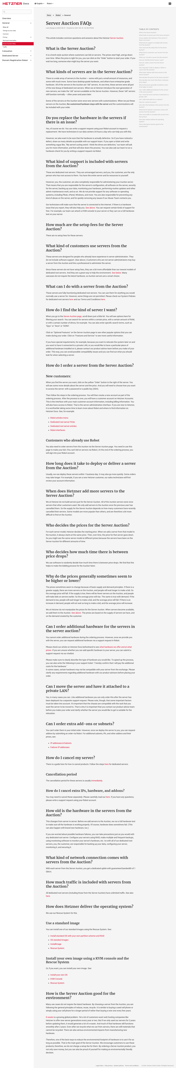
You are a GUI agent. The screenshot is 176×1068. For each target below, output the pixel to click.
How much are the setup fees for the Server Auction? (153, 49)
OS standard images (59, 940)
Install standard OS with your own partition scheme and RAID (77, 936)
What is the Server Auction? (147, 32)
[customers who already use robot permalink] (41, 440)
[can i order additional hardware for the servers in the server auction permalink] (41, 627)
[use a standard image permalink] (41, 923)
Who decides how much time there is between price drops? (153, 81)
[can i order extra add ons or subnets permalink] (41, 724)
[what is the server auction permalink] (41, 48)
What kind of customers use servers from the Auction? (153, 54)
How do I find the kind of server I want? (151, 60)
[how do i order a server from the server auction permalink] (41, 365)
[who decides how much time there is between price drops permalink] (41, 552)
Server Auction (116, 38)
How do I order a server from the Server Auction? (151, 64)
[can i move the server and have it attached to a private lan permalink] (41, 686)
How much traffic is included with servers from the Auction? (154, 116)
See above (90, 208)
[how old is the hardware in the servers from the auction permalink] (41, 811)
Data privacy (109, 1065)
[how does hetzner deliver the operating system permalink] (41, 906)
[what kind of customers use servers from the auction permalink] (41, 246)
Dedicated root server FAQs (62, 422)
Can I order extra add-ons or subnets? (151, 99)
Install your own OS (58, 975)
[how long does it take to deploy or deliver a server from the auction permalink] (41, 463)
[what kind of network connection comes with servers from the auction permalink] (41, 858)
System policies (119, 1065)
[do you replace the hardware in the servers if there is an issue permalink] (41, 118)
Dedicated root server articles (63, 426)
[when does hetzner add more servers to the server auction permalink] (41, 491)
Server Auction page (73, 316)
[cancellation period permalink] (41, 774)
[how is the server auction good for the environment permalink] (41, 993)
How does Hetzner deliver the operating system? (151, 120)
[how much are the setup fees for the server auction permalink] (41, 225)
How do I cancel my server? (147, 102)
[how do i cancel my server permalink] (41, 758)
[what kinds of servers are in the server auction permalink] (41, 72)
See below (116, 273)
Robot (58, 15)
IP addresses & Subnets (61, 743)
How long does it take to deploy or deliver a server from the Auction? (152, 69)
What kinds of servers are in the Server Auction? (154, 35)
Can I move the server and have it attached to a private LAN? (154, 96)
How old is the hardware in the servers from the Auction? (154, 106)
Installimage (55, 944)
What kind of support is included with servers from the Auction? (153, 44)
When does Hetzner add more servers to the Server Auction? (153, 73)
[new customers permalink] (41, 376)
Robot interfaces (57, 430)
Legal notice (99, 1065)
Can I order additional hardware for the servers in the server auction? (153, 91)
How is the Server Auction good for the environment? (151, 125)
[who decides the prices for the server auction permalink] (41, 525)
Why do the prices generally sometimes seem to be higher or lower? (153, 86)
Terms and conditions (132, 1065)
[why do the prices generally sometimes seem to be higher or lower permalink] (41, 576)
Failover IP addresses (59, 747)
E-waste (49, 1017)
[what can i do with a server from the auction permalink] (41, 286)
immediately (96, 780)
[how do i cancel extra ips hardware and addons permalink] (41, 791)
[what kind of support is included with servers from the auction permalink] (41, 162)
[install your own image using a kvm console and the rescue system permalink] (41, 958)
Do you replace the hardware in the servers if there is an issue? (153, 39)
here (71, 299)
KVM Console (56, 979)
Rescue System (57, 948)
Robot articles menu (59, 418)
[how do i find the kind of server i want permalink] (41, 310)
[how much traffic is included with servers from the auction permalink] (41, 882)
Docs (49, 15)
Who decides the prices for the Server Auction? (154, 77)
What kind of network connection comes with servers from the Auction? (153, 111)
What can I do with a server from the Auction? (153, 57)
